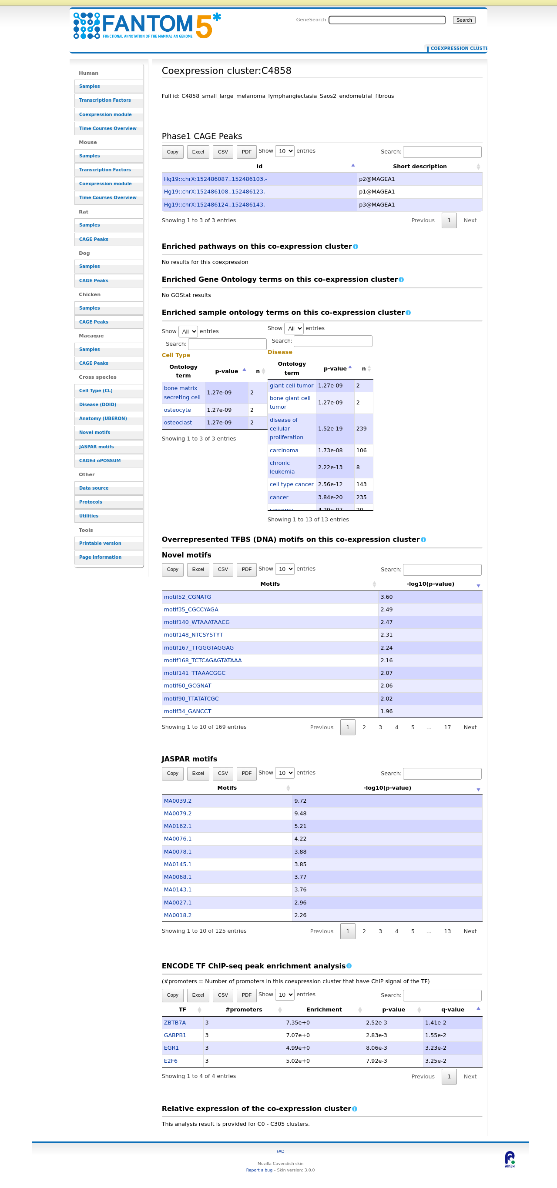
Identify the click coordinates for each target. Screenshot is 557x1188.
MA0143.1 (178, 889)
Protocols (90, 502)
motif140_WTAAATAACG (197, 622)
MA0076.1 (178, 838)
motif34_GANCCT (187, 711)
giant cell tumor (291, 385)
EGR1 (171, 1048)
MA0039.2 (178, 801)
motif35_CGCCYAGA (191, 609)
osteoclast (178, 422)
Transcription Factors (105, 100)
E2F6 (171, 1061)
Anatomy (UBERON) (103, 418)
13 (447, 931)
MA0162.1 (178, 826)
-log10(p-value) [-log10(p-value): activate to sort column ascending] (388, 584)
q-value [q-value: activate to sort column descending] (452, 1009)
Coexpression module (105, 114)
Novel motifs (94, 432)
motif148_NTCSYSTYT (193, 634)
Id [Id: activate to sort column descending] (260, 166)
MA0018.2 (178, 915)
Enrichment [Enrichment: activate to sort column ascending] (324, 1009)
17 (447, 727)
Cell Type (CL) (96, 390)
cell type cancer (292, 484)
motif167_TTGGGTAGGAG (199, 647)
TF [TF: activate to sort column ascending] (182, 1009)
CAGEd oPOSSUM (100, 460)
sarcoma (281, 510)
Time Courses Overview (108, 128)
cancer (279, 497)
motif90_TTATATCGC (191, 698)
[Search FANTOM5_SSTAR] (387, 20)
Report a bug (259, 1170)
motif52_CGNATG (187, 597)
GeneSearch (311, 20)
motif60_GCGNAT (187, 685)
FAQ (281, 1151)
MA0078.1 (178, 851)
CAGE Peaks (93, 239)
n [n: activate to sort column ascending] (258, 371)
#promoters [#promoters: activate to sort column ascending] (243, 1009)
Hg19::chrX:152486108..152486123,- (215, 191)
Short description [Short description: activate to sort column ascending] (420, 166)
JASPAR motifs (96, 446)
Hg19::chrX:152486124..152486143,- (215, 204)
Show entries (286, 150)
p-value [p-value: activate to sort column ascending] (393, 1009)
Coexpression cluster (453, 49)
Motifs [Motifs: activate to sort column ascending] (227, 584)
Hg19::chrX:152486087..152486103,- (215, 179)
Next (470, 220)
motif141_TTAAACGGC (195, 673)
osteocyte (177, 410)
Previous (423, 220)
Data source (94, 488)
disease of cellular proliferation (286, 429)
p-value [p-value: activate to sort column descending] (226, 371)
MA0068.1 (178, 877)
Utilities (88, 516)
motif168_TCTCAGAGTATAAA (203, 660)
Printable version (100, 543)
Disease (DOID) (97, 404)
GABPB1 (175, 1035)
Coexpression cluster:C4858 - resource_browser (142, 20)
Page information (100, 557)
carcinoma (284, 450)
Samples (89, 86)
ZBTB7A (175, 1022)
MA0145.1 (178, 864)
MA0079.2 (178, 813)
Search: (431, 151)
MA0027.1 (178, 902)
